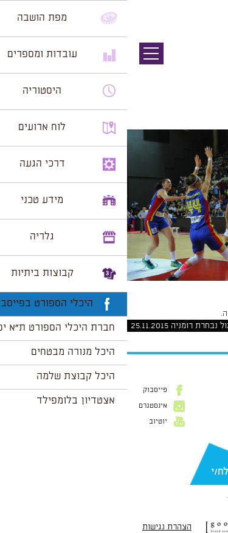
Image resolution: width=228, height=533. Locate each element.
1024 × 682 (150, 287)
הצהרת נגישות (39, 527)
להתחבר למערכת (188, 313)
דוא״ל (209, 452)
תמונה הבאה (206, 76)
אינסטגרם (26, 406)
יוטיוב (31, 421)
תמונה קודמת (205, 64)
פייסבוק (28, 390)
